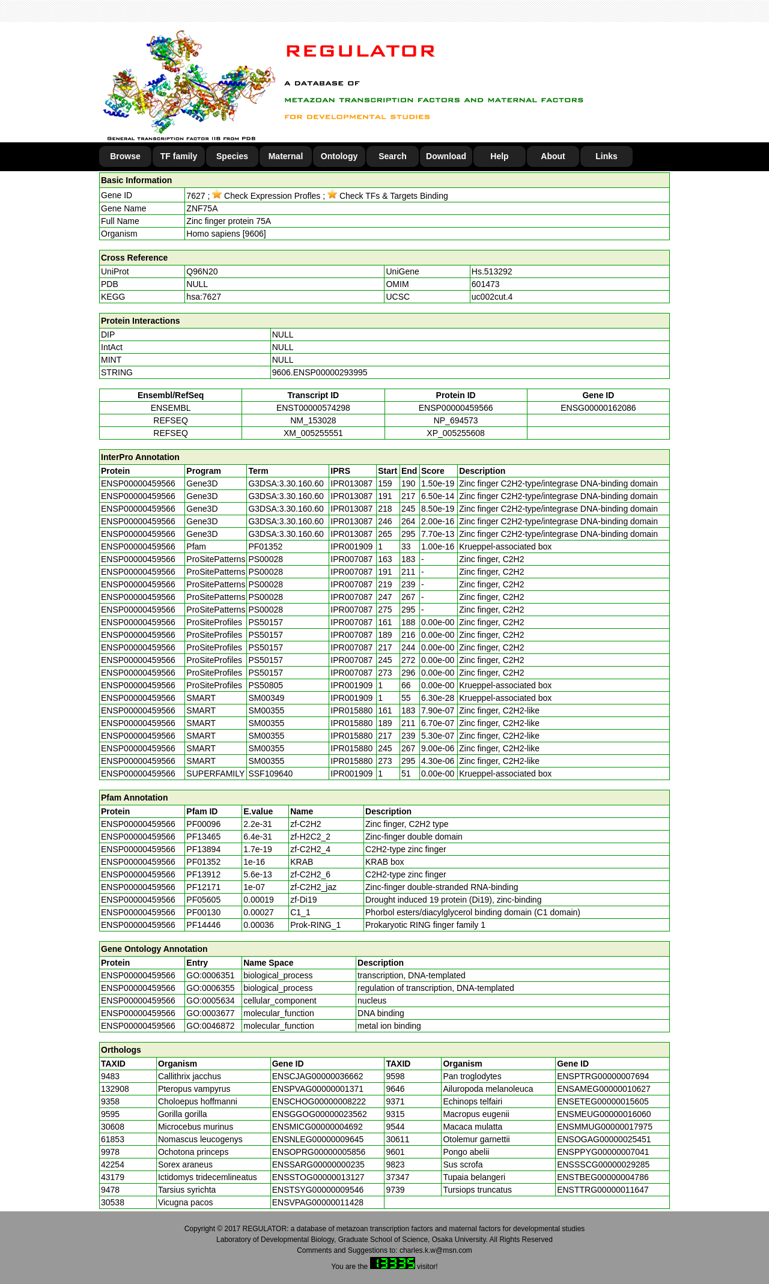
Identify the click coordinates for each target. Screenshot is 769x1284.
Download (446, 156)
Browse (125, 156)
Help (499, 156)
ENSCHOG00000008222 (319, 1101)
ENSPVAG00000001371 (317, 1089)
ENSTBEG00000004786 (603, 1177)
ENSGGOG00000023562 (319, 1114)
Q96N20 (201, 271)
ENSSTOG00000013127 (318, 1177)
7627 (195, 196)
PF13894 (203, 849)
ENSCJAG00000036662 (317, 1076)
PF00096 (203, 824)
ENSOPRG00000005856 (319, 1152)
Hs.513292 (492, 271)
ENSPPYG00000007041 (603, 1152)
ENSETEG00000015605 (603, 1101)
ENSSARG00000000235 (318, 1164)
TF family (178, 156)
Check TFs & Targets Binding (387, 196)
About (553, 156)
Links (606, 156)
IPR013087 (351, 483)
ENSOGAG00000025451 (604, 1139)
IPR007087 (351, 559)
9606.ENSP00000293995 (320, 372)
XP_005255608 (456, 433)
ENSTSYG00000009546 (318, 1190)
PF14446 (203, 925)
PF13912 (203, 874)
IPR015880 (351, 710)
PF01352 (203, 862)
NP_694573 (456, 420)
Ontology (339, 156)
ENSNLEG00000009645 (318, 1139)
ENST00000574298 (313, 408)
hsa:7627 (203, 296)
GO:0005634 (210, 1000)
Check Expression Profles (266, 196)
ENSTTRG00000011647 (603, 1190)
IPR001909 (351, 546)
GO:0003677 (210, 1013)
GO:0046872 (210, 1026)
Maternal (286, 156)
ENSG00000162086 (598, 408)
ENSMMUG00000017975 (604, 1126)
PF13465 (203, 836)
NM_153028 (313, 420)
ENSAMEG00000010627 (604, 1089)
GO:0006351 (210, 975)
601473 (486, 284)
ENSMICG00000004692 (317, 1126)
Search (392, 156)
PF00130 (203, 912)
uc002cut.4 (492, 296)
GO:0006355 (210, 988)
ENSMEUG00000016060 (604, 1114)
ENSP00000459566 (456, 408)
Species (232, 156)
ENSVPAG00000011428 (317, 1202)
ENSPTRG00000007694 (603, 1076)
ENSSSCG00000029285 (603, 1164)
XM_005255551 (313, 433)
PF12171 (203, 887)
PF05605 (203, 899)
